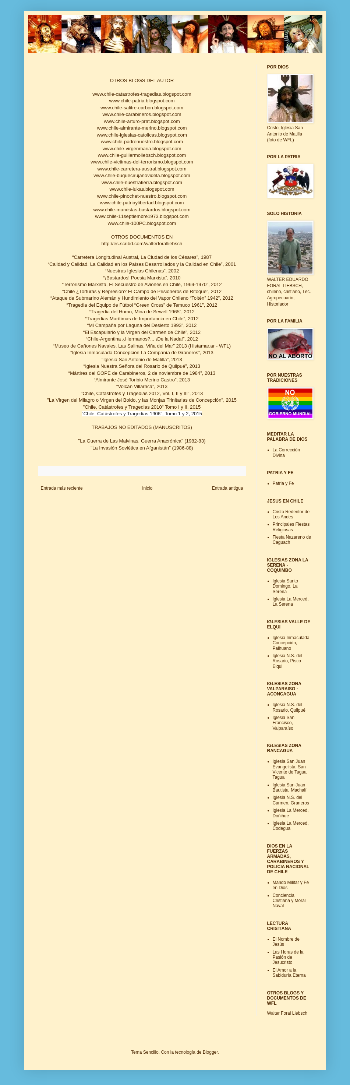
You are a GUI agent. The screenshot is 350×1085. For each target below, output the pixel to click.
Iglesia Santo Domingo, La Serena (285, 586)
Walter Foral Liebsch (287, 1013)
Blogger (210, 1052)
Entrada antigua (227, 488)
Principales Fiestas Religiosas (291, 527)
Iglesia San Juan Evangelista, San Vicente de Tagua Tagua (290, 769)
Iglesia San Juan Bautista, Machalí (290, 787)
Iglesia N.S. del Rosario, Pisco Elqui (288, 661)
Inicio (147, 488)
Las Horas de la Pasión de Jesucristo (288, 957)
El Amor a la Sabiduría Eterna (289, 973)
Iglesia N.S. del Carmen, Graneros (291, 800)
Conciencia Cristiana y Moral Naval (289, 901)
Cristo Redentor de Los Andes (291, 514)
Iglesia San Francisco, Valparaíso (283, 723)
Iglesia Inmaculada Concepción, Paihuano (291, 643)
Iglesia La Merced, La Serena (291, 601)
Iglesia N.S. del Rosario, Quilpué (289, 707)
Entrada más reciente (62, 488)
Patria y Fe (283, 483)
